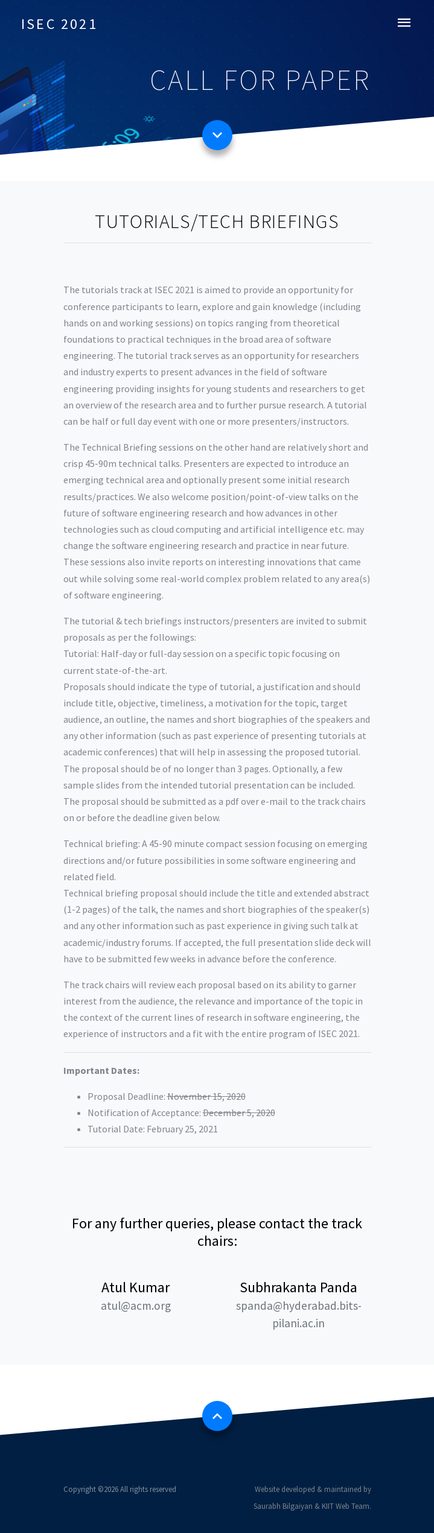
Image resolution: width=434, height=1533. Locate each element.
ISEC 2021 (59, 23)
